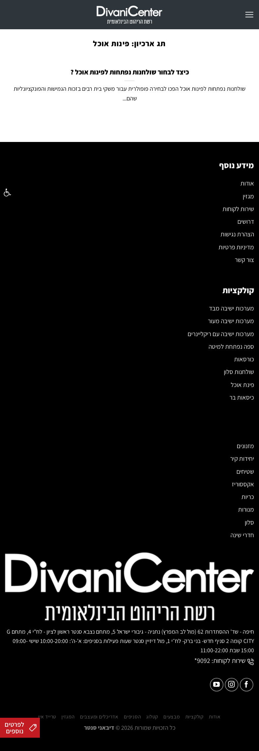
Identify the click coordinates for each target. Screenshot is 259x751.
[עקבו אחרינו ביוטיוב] (216, 698)
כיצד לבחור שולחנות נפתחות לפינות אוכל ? (129, 72)
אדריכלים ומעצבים (99, 730)
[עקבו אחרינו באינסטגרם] (231, 698)
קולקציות (194, 730)
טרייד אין (47, 730)
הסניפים (132, 730)
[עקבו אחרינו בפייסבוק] (246, 698)
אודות (215, 730)
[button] (7, 192)
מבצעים (171, 730)
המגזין (68, 730)
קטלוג (152, 730)
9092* (202, 674)
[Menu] (249, 14)
